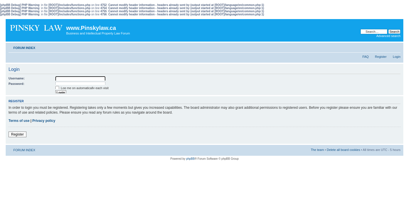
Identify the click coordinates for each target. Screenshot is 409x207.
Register (381, 56)
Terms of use (19, 121)
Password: (16, 83)
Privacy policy (43, 121)
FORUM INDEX (24, 48)
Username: (17, 78)
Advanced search (388, 36)
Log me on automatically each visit (81, 88)
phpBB (190, 158)
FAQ (365, 56)
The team (317, 149)
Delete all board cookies (343, 149)
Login (396, 56)
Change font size (396, 46)
